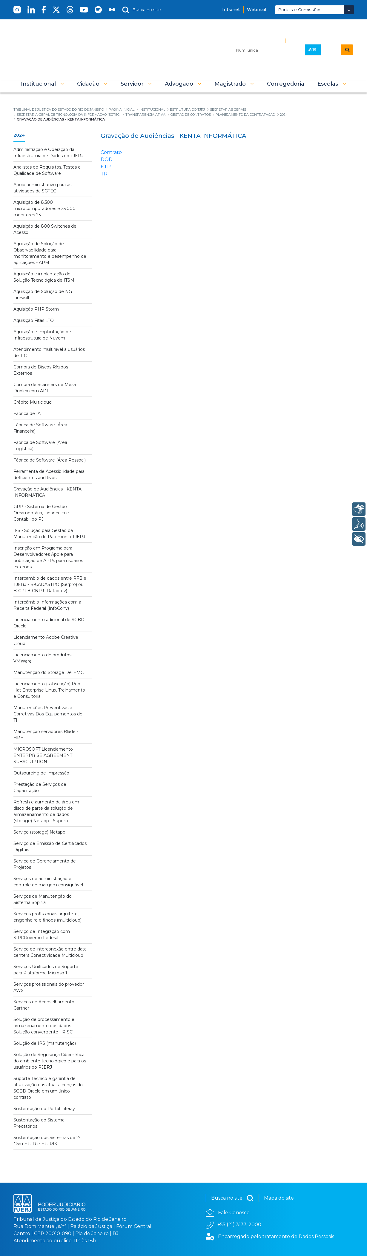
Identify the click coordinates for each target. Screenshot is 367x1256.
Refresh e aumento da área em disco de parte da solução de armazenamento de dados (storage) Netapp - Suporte (46, 811)
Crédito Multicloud (32, 402)
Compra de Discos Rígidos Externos (40, 370)
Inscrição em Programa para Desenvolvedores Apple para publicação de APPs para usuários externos (48, 557)
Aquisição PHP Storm (36, 309)
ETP (106, 166)
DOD (107, 159)
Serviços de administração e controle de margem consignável (48, 882)
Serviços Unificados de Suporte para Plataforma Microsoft (45, 970)
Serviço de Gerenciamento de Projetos (44, 864)
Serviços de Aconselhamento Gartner (43, 1005)
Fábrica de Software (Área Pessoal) (49, 460)
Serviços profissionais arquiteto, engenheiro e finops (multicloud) (47, 917)
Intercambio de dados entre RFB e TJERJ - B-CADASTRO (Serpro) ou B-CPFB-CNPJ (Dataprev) (49, 584)
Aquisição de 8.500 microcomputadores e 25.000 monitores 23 (44, 208)
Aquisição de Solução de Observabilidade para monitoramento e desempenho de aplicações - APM (49, 253)
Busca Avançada (308, 40)
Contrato (111, 152)
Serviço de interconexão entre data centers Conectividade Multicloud (50, 952)
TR (104, 174)
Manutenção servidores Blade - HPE (45, 734)
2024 (19, 135)
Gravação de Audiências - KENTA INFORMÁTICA (47, 492)
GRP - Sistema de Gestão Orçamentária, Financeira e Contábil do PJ (41, 513)
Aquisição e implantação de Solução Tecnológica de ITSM (43, 277)
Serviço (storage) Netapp (39, 832)
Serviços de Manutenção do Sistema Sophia (42, 899)
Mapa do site (279, 1198)
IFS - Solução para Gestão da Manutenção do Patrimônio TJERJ (49, 533)
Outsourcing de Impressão (41, 773)
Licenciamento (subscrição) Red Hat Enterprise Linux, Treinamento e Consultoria (49, 690)
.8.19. (312, 49)
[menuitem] (285, 84)
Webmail (256, 9)
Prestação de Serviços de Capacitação (39, 787)
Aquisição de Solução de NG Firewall (42, 294)
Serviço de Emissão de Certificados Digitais (50, 846)
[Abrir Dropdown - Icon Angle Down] (349, 9)
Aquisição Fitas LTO (33, 320)
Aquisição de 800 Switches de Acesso (44, 229)
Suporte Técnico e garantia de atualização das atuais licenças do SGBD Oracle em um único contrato (48, 1088)
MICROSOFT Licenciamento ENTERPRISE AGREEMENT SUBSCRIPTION (43, 755)
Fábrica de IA (27, 413)
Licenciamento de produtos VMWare (42, 658)
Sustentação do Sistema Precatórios (39, 1123)
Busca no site (232, 1198)
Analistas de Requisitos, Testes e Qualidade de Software (47, 170)
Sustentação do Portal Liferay (44, 1108)
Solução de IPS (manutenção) (44, 1043)
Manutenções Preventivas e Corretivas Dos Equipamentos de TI (47, 714)
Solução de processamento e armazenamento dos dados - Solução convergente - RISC (43, 1026)
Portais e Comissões (300, 9)
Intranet (231, 9)
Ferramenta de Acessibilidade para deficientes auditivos (49, 474)
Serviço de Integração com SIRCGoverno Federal (41, 934)
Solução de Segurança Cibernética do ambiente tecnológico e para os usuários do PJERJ (49, 1061)
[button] (42, 84)
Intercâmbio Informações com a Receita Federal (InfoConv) (47, 605)
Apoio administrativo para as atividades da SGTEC (42, 188)
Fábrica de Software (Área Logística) (40, 445)
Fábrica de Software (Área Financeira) (40, 428)
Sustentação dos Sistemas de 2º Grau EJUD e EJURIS (46, 1141)
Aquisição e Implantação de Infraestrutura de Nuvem (42, 335)
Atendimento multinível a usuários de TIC (49, 352)
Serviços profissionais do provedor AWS (48, 987)
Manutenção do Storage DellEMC (48, 672)
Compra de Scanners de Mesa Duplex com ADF (44, 388)
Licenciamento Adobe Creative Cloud (45, 640)
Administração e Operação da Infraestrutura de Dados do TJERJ (48, 152)
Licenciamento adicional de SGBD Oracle (49, 623)
